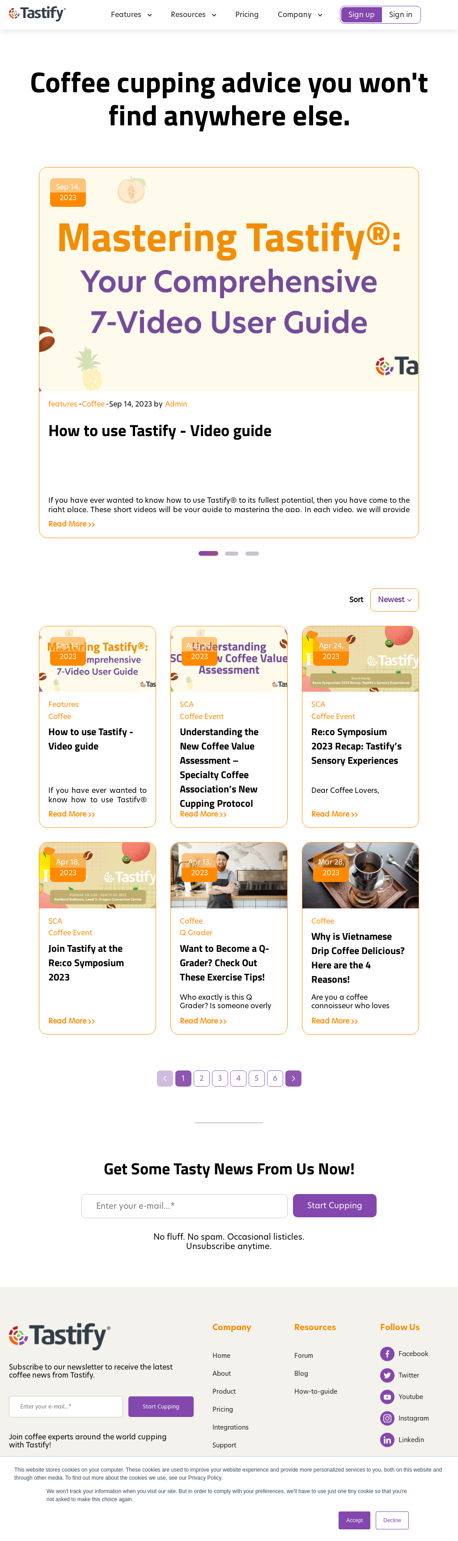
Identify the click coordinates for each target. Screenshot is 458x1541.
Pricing (222, 1409)
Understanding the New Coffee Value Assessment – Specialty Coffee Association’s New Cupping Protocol (219, 767)
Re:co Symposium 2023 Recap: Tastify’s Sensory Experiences (356, 746)
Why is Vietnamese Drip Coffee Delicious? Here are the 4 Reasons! (358, 958)
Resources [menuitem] (193, 14)
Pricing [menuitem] (247, 14)
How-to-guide (315, 1391)
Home (221, 1355)
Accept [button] (354, 1520)
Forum (303, 1355)
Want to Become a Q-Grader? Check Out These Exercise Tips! (224, 963)
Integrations (230, 1427)
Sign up (361, 14)
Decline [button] (392, 1520)
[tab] (207, 553)
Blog (301, 1373)
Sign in (400, 14)
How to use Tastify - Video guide (159, 430)
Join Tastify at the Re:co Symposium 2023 (86, 963)
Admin (176, 404)
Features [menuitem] (131, 14)
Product (224, 1391)
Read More (71, 524)
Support (224, 1445)
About (221, 1373)
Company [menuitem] (300, 14)
